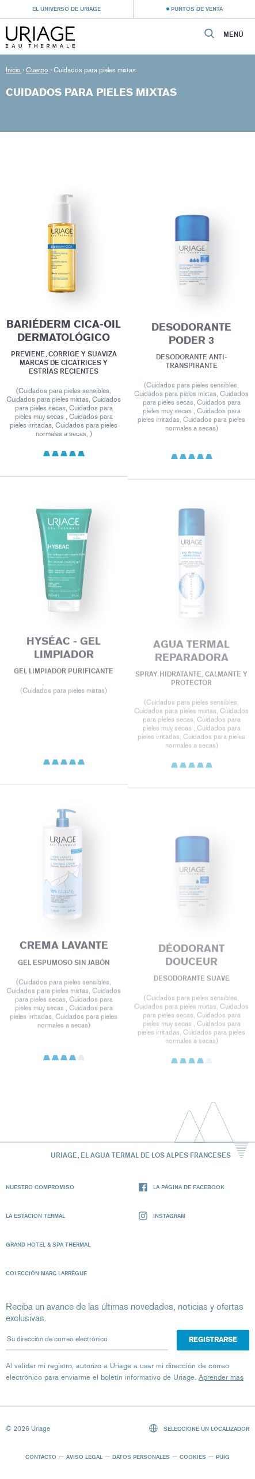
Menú (233, 34)
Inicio (13, 70)
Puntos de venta (197, 8)
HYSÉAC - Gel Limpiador (63, 653)
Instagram (162, 1216)
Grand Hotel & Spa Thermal (48, 1244)
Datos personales (141, 1456)
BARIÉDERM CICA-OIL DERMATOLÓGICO (63, 335)
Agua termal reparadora (191, 657)
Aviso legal (84, 1456)
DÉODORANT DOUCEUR (191, 962)
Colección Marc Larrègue (46, 1273)
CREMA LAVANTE (64, 951)
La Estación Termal (35, 1215)
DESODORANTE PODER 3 (191, 339)
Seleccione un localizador (199, 1428)
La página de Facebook (181, 1187)
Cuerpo (37, 70)
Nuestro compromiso (40, 1186)
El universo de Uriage (66, 8)
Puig (223, 1456)
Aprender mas (221, 1377)
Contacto (40, 1456)
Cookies (193, 1456)
